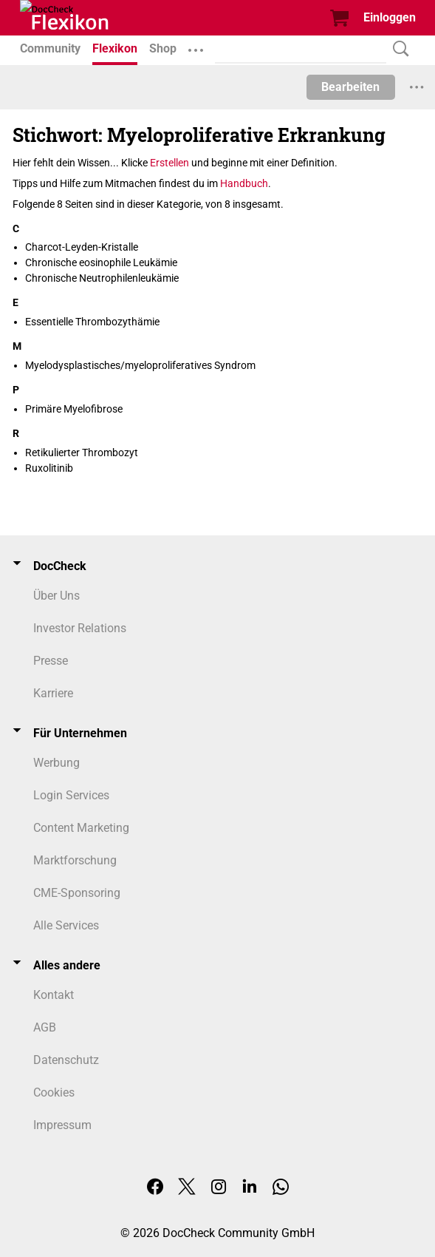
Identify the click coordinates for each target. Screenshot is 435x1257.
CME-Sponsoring (76, 893)
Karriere (53, 693)
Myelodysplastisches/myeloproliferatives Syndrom (140, 365)
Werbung (56, 763)
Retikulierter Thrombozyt (81, 452)
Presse (50, 661)
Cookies (54, 1092)
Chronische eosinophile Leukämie (101, 262)
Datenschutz (66, 1060)
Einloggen (389, 17)
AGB (44, 1027)
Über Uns (56, 596)
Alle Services (66, 925)
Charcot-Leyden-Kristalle (81, 247)
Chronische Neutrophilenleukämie (102, 278)
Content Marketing (81, 828)
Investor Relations (79, 628)
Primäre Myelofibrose (74, 409)
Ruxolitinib (49, 468)
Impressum (62, 1125)
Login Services (71, 795)
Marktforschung (75, 860)
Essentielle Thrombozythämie (92, 322)
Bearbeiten (350, 87)
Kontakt (53, 995)
